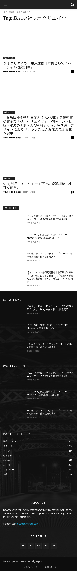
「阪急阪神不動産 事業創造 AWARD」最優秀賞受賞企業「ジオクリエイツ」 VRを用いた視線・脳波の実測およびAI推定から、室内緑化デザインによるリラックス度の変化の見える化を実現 (38, 125)
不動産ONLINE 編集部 (12, 71)
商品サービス (9, 58)
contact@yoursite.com (26, 523)
